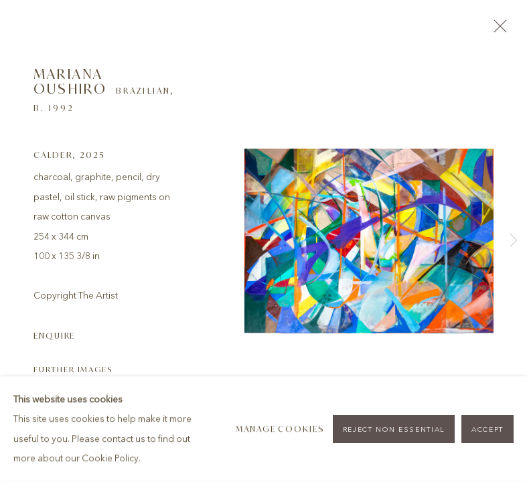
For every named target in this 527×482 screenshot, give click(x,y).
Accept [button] (487, 429)
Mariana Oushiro (70, 81)
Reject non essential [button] (394, 429)
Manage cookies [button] (280, 429)
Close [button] (497, 30)
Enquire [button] (54, 336)
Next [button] (513, 241)
